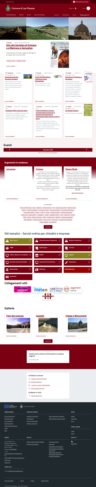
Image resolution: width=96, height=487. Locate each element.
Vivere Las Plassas (39, 15)
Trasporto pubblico (44, 222)
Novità (21, 15)
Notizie (73, 416)
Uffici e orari (7, 460)
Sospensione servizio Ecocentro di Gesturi (11, 78)
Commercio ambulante (55, 210)
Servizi (29, 15)
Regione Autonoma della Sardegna (35, 442)
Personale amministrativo (10, 426)
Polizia (44, 217)
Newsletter (74, 444)
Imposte (47, 215)
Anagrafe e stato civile (32, 416)
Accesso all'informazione (25, 207)
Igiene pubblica (32, 215)
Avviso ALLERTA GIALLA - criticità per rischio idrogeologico (43, 79)
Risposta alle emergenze (67, 217)
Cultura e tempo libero (32, 421)
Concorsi (37, 212)
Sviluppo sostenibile (37, 219)
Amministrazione (11, 15)
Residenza (58, 217)
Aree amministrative (9, 416)
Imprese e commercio (32, 424)
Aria (54, 207)
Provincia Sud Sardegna (32, 444)
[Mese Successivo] (86, 149)
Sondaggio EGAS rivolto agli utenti (16, 111)
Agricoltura (39, 207)
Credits (32, 481)
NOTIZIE (10, 42)
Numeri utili (7, 463)
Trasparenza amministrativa (65, 219)
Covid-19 (43, 212)
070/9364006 (12, 449)
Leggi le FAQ (52, 451)
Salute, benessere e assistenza (56, 416)
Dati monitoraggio (8, 481)
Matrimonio (67, 215)
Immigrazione (40, 215)
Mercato (73, 215)
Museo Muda (66, 15)
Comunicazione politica (29, 212)
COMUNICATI (10, 73)
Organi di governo (8, 424)
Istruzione (56, 15)
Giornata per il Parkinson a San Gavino (73, 78)
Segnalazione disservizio (55, 452)
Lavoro (61, 215)
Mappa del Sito (45, 481)
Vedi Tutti (48, 227)
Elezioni (48, 212)
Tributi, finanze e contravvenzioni (57, 419)
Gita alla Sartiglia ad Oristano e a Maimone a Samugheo (21, 46)
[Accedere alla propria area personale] (80, 2)
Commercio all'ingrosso (32, 210)
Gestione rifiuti (24, 215)
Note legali (51, 444)
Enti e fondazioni (8, 421)
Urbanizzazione (53, 222)
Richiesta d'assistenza (54, 456)
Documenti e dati (8, 419)
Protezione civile (50, 217)
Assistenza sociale (71, 207)
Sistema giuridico (28, 219)
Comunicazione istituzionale (67, 210)
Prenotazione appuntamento (56, 454)
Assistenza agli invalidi (61, 207)
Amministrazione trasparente (56, 449)
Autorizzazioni (30, 419)
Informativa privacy (53, 442)
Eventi (72, 434)
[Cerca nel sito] (87, 8)
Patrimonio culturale (36, 217)
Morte (24, 217)
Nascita (29, 217)
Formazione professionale (66, 212)
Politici (6, 428)
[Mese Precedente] (9, 149)
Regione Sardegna (10, 2)
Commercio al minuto (43, 210)
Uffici (5, 431)
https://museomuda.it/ (77, 193)
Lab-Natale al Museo (71, 111)
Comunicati (74, 419)
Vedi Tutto (48, 341)
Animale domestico (47, 207)
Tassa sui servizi (47, 219)
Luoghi (72, 431)
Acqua (34, 207)
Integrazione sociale (54, 215)
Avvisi (72, 421)
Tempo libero (55, 219)
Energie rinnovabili (55, 212)
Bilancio (24, 210)
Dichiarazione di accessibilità (56, 447)
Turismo (74, 15)
